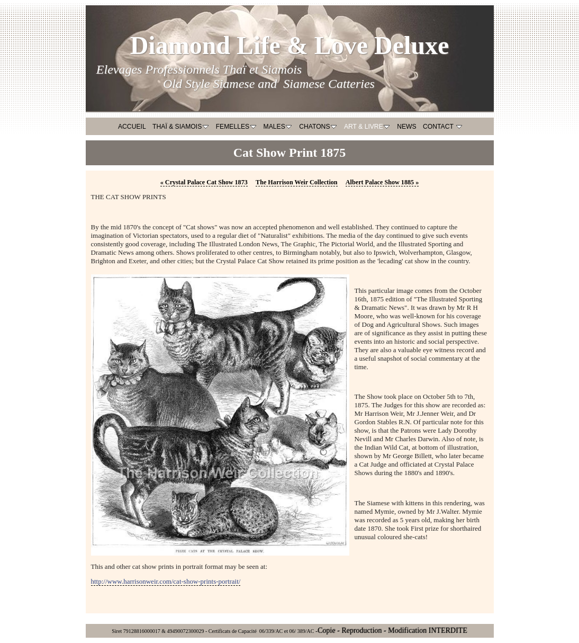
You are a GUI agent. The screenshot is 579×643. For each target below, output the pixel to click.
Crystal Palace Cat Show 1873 (204, 182)
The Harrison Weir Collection (297, 182)
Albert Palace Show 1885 (382, 182)
